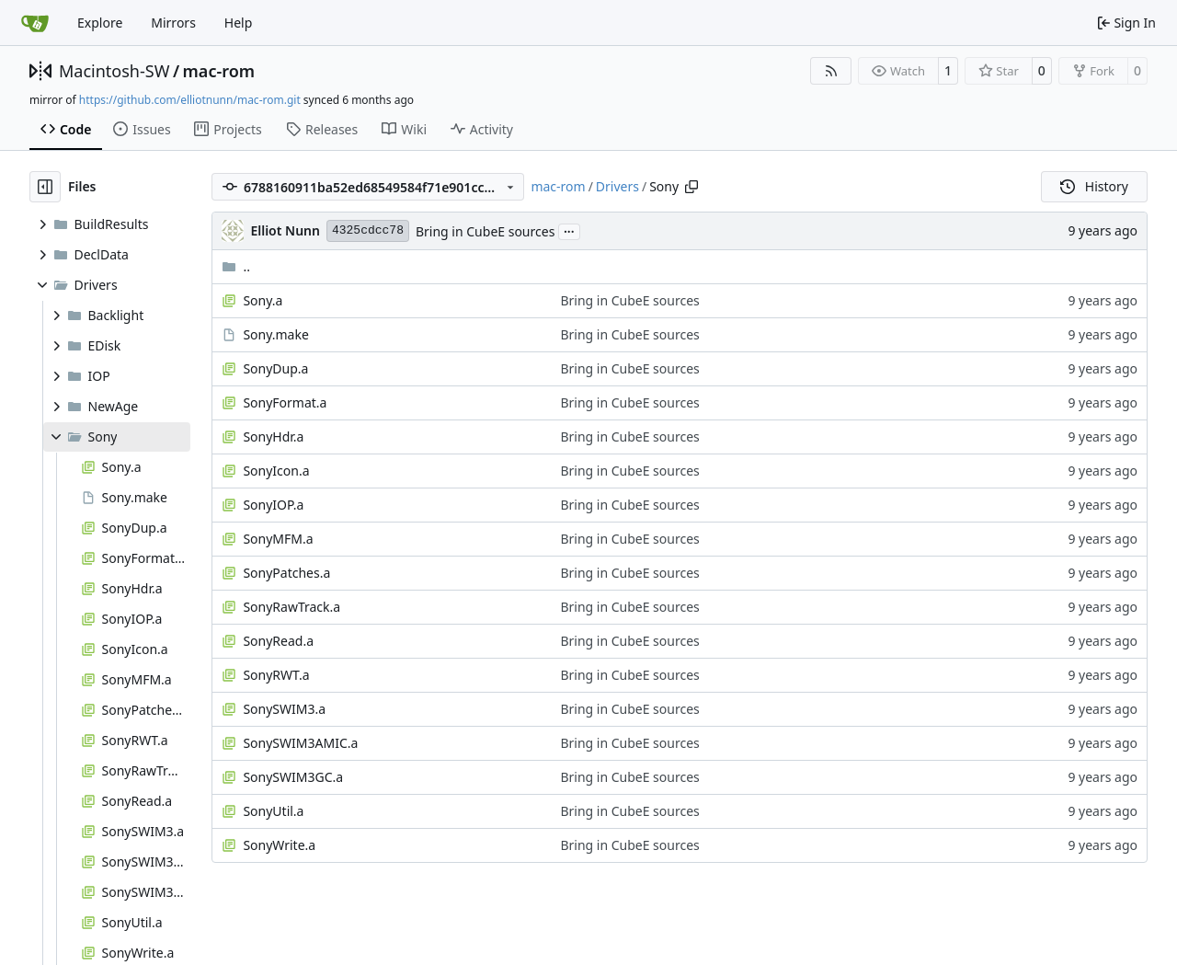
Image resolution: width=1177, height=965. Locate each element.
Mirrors (173, 22)
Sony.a (262, 300)
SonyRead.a (278, 640)
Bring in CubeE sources (485, 231)
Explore (99, 22)
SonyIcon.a (276, 470)
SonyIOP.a (273, 504)
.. (236, 266)
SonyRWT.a (276, 675)
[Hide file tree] (45, 186)
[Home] (35, 23)
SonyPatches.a (286, 572)
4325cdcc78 (368, 230)
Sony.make (275, 334)
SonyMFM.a (278, 538)
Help (238, 22)
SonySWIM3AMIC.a (300, 743)
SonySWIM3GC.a (293, 777)
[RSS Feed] (831, 71)
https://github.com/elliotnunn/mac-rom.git (190, 100)
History (1094, 186)
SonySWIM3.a (284, 709)
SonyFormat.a (284, 402)
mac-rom (219, 71)
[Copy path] (691, 186)
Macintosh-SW (114, 71)
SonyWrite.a (279, 845)
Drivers (617, 186)
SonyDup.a (275, 368)
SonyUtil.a (273, 811)
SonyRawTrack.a (291, 606)
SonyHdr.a (273, 436)
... (569, 230)
